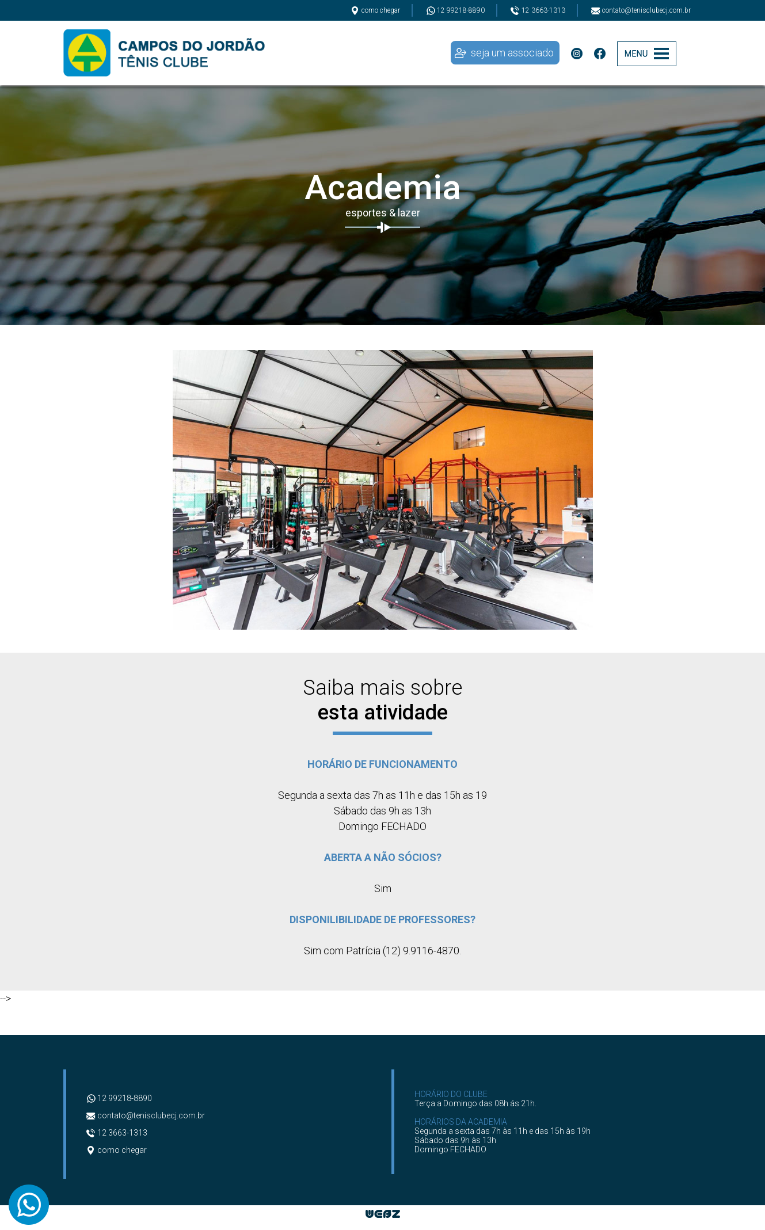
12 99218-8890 (455, 11)
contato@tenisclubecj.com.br (641, 11)
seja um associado (512, 53)
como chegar (375, 11)
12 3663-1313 (538, 11)
